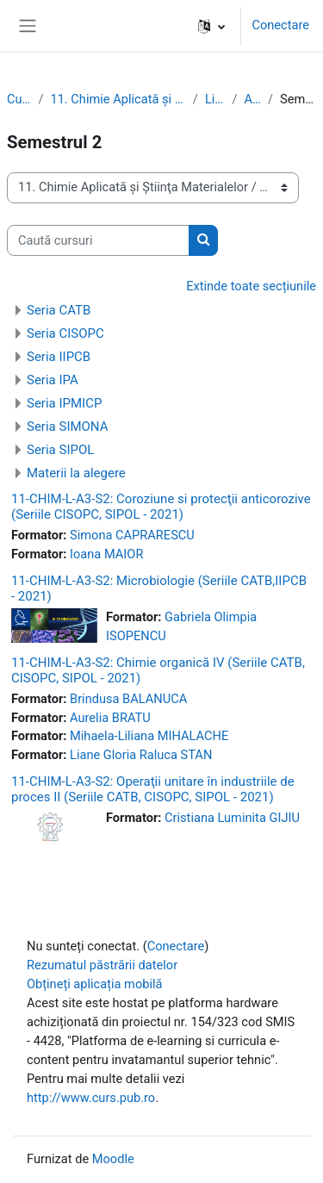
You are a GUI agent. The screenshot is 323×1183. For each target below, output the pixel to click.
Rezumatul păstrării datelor (102, 965)
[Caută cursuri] (98, 240)
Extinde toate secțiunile (251, 286)
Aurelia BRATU (110, 717)
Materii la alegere (76, 473)
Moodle (113, 1159)
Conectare (280, 25)
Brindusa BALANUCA (128, 699)
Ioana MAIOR (106, 554)
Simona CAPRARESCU (132, 535)
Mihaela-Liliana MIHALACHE (149, 736)
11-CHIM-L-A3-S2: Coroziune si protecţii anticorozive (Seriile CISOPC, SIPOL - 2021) (161, 506)
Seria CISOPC (65, 333)
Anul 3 (252, 99)
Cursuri (19, 99)
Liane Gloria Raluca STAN (141, 755)
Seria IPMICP (64, 403)
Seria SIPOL (60, 450)
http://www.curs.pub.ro (91, 1097)
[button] (211, 26)
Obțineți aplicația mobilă (95, 984)
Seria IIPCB (58, 356)
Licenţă (215, 99)
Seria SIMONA (68, 426)
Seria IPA (52, 380)
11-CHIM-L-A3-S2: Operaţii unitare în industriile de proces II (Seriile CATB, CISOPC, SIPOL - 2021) (153, 789)
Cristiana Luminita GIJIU (232, 817)
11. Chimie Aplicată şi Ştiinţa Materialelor (117, 99)
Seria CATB (58, 310)
